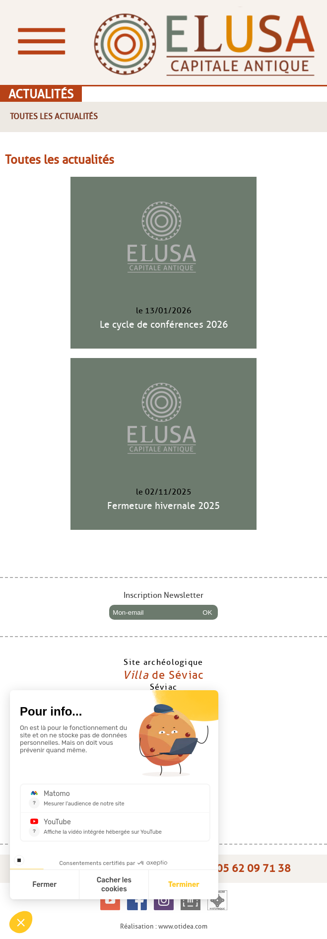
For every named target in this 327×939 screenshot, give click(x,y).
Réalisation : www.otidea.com (163, 926)
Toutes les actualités (54, 116)
